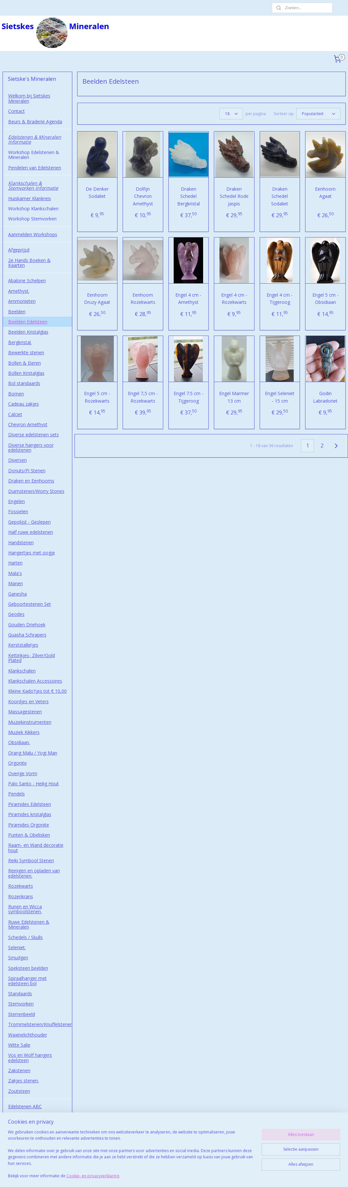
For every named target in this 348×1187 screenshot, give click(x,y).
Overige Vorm (22, 773)
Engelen (16, 501)
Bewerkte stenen (26, 352)
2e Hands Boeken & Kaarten (29, 262)
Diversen (17, 460)
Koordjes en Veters (28, 701)
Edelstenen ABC (25, 1106)
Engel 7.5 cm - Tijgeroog (188, 397)
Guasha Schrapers (27, 635)
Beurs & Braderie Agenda (35, 121)
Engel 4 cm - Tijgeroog (280, 298)
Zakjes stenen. (23, 1080)
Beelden (17, 311)
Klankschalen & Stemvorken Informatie (33, 185)
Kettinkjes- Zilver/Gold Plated (31, 657)
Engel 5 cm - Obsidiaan (325, 298)
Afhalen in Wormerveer (32, 1132)
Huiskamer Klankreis (29, 198)
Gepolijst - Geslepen (29, 522)
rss (167, 1175)
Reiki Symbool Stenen (31, 860)
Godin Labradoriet (325, 397)
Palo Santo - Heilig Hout (33, 783)
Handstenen (21, 542)
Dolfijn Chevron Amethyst (143, 196)
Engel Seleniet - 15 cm (279, 397)
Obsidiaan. (19, 742)
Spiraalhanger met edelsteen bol (27, 980)
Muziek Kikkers (24, 732)
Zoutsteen (19, 1091)
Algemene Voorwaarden (33, 1122)
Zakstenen (19, 1070)
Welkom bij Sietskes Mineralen (29, 98)
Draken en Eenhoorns (31, 481)
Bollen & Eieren (24, 363)
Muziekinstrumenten (29, 722)
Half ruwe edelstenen (30, 532)
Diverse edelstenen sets (33, 434)
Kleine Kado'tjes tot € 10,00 (37, 691)
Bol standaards (24, 383)
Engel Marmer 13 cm (234, 397)
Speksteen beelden (28, 968)
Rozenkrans (20, 896)
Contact (16, 111)
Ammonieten (22, 301)
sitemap (154, 1175)
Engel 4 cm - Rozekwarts (234, 298)
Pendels (16, 794)
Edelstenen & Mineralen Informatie (34, 139)
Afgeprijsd (18, 250)
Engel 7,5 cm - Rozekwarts (143, 397)
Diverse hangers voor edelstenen (31, 447)
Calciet (15, 414)
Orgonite (17, 763)
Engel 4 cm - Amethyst (188, 298)
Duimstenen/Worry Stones (36, 491)
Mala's (15, 573)
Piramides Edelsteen (29, 804)
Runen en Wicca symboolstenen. (25, 909)
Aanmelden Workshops (32, 234)
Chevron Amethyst (27, 424)
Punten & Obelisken (29, 835)
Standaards (20, 993)
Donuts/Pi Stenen (26, 470)
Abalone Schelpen (27, 280)
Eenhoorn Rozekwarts (142, 298)
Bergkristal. (20, 342)
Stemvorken (21, 1004)
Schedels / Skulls (25, 937)
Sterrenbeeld (21, 1014)
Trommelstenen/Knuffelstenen (40, 1024)
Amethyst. (18, 291)
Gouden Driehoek (26, 624)
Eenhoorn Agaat (325, 192)
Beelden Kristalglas (28, 332)
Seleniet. (17, 947)
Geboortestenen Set (29, 604)
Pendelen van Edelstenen (34, 168)
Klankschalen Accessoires (35, 681)
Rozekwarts (20, 886)
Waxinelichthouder (27, 1035)
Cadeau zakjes (23, 404)
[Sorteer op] (318, 113)
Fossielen (18, 511)
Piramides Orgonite (28, 825)
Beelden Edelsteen (27, 322)
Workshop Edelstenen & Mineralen (33, 154)
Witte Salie (19, 1045)
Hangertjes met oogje (31, 553)
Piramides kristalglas (29, 814)
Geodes (16, 614)
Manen (15, 583)
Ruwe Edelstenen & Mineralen (28, 924)
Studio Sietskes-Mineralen (35, 1142)
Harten (15, 563)
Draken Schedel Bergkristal (188, 196)
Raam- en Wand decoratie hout (35, 847)
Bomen (16, 394)
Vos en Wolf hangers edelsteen (30, 1057)
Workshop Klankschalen (33, 208)
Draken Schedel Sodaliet (279, 196)
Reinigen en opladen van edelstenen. (34, 873)
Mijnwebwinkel (249, 1175)
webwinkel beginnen (192, 1175)
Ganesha (17, 594)
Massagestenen (25, 711)
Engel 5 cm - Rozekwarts (97, 397)
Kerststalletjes (23, 645)
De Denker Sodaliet (97, 192)
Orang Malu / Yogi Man (32, 753)
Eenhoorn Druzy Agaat (97, 298)
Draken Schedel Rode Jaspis (234, 196)
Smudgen (18, 957)
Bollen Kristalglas (26, 373)
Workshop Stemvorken (32, 219)
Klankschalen (22, 671)
